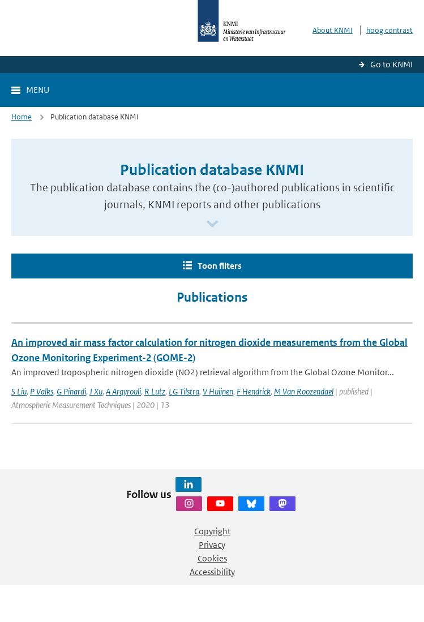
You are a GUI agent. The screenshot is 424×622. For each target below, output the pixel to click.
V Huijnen (218, 391)
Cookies (212, 558)
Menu (37, 89)
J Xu (95, 391)
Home (21, 117)
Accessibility (212, 572)
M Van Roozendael (303, 391)
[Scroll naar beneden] (212, 224)
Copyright (212, 531)
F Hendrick (254, 391)
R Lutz (154, 391)
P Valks (41, 391)
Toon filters (220, 265)
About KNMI (332, 30)
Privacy (212, 544)
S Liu (19, 391)
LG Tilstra (184, 391)
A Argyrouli (123, 391)
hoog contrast (389, 30)
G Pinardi (71, 391)
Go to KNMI (391, 64)
